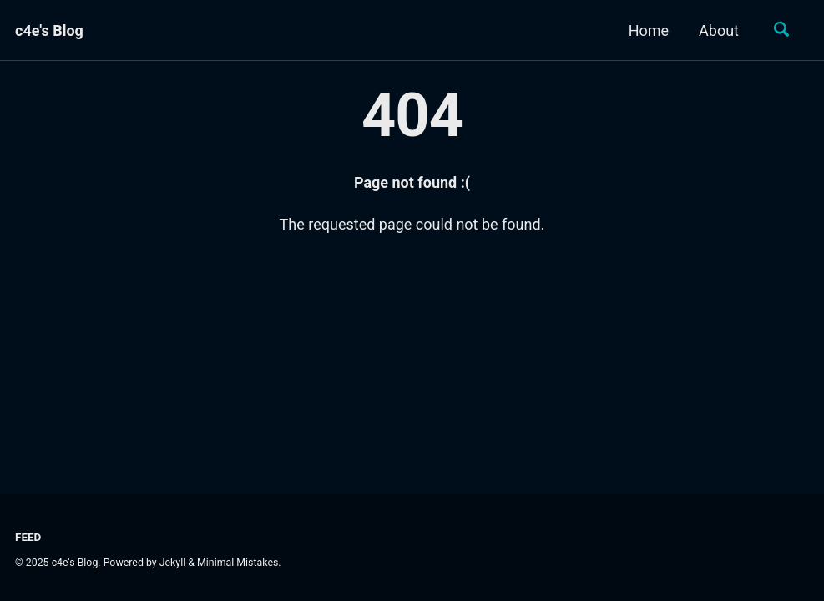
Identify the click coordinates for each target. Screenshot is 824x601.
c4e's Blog (49, 30)
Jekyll (172, 562)
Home (649, 30)
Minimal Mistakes (237, 562)
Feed (28, 536)
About (719, 30)
